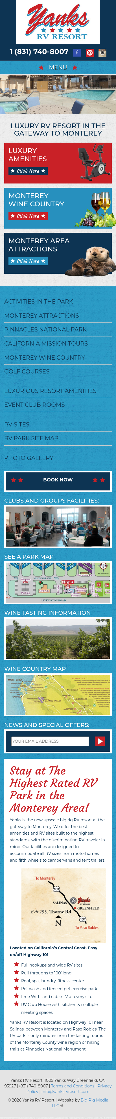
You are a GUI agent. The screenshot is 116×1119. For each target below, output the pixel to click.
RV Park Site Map (31, 438)
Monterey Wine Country (44, 357)
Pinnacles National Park (45, 329)
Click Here (28, 171)
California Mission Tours (46, 343)
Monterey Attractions (41, 315)
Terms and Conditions (72, 1086)
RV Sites (16, 424)
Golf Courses (26, 371)
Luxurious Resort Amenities (50, 391)
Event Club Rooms (34, 404)
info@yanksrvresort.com (65, 1091)
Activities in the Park (38, 301)
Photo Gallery (28, 458)
